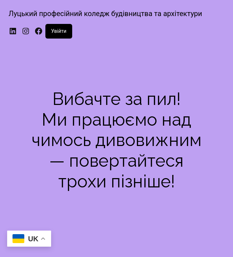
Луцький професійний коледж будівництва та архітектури (105, 13)
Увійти (58, 31)
